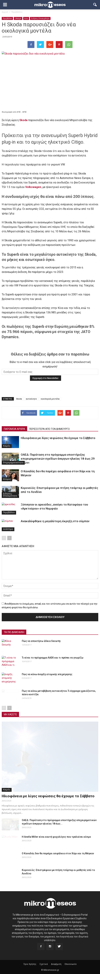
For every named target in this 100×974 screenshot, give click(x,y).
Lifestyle (18, 18)
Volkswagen (33, 187)
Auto (26, 18)
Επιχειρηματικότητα (13, 462)
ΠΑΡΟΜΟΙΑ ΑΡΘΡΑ (14, 429)
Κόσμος (7, 479)
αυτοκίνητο (31, 398)
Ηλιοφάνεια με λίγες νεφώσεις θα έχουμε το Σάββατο (58, 438)
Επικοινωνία (70, 964)
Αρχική (5, 12)
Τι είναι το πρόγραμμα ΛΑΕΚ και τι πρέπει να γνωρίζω (52, 657)
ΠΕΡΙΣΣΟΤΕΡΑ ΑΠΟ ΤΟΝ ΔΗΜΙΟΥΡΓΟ (49, 429)
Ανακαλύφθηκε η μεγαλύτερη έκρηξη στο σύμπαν (55, 521)
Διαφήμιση (56, 964)
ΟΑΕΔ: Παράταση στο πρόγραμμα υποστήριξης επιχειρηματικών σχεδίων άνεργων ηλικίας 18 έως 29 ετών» (58, 458)
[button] (95, 4)
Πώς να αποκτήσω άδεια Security (41, 641)
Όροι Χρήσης (30, 964)
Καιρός (6, 445)
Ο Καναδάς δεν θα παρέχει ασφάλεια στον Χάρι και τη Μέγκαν (58, 853)
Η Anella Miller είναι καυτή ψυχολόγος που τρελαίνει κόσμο (56, 836)
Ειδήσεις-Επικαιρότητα (40, 18)
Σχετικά (44, 964)
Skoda (23, 120)
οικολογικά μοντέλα (50, 398)
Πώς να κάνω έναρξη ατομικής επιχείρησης (47, 674)
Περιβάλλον (7, 18)
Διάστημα (8, 529)
